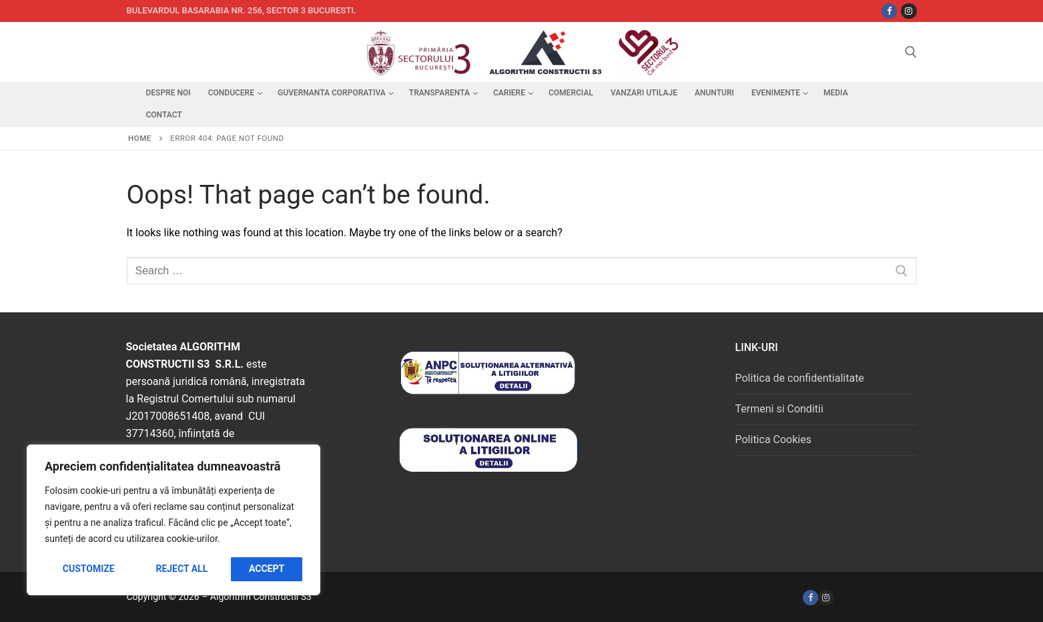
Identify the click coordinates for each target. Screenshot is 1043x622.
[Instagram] (908, 11)
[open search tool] (911, 52)
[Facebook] (810, 597)
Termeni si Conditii (779, 408)
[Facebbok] (889, 11)
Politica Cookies (773, 439)
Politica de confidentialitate (799, 378)
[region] (173, 519)
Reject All (181, 568)
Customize (89, 568)
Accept (266, 568)
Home (139, 138)
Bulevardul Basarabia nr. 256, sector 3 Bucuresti (240, 10)
